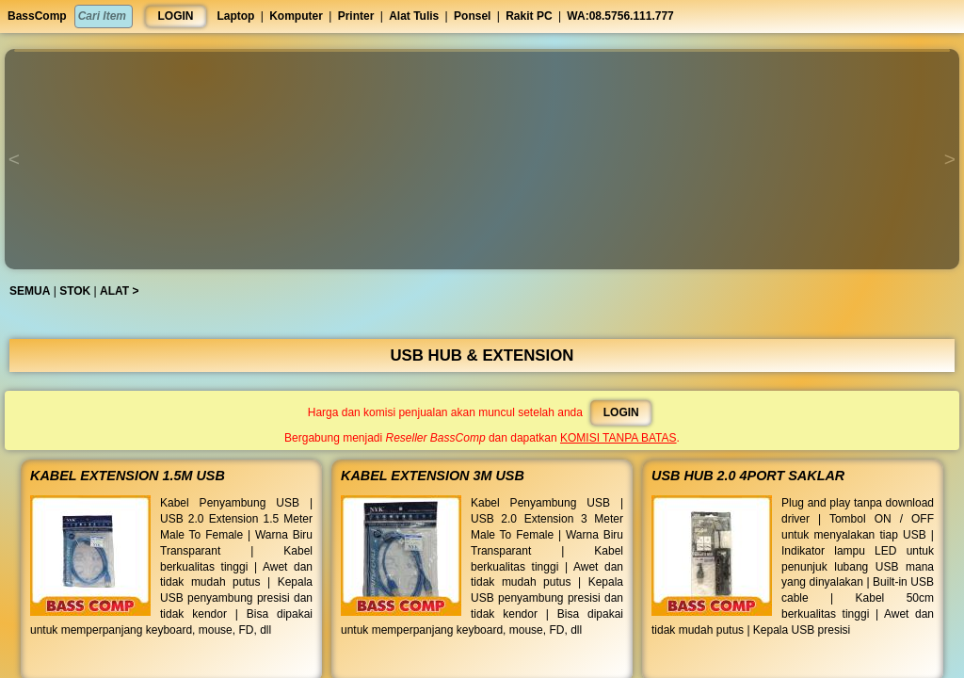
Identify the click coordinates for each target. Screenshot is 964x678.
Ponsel (472, 16)
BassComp (37, 16)
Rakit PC (529, 16)
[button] (482, 50)
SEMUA (34, 291)
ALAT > (123, 291)
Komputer (296, 16)
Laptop (235, 16)
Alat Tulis (414, 16)
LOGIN (176, 16)
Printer (356, 16)
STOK (79, 291)
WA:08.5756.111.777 (620, 16)
